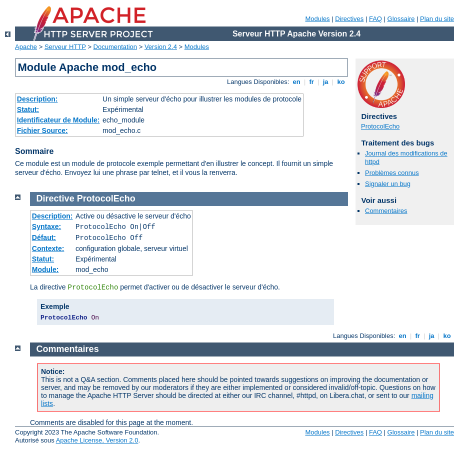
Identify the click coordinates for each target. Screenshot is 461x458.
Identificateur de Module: (58, 120)
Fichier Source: (42, 130)
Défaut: (44, 238)
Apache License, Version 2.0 (97, 440)
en (296, 82)
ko (341, 82)
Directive (55, 199)
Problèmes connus (392, 172)
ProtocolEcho (380, 126)
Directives (349, 18)
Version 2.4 (160, 46)
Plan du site (437, 18)
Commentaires (386, 210)
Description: (37, 99)
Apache (26, 46)
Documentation (115, 46)
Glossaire (401, 18)
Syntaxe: (46, 226)
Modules (317, 18)
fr (312, 82)
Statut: (28, 110)
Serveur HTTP (65, 46)
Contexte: (48, 248)
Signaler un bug (387, 184)
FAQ (375, 18)
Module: (45, 270)
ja (325, 82)
